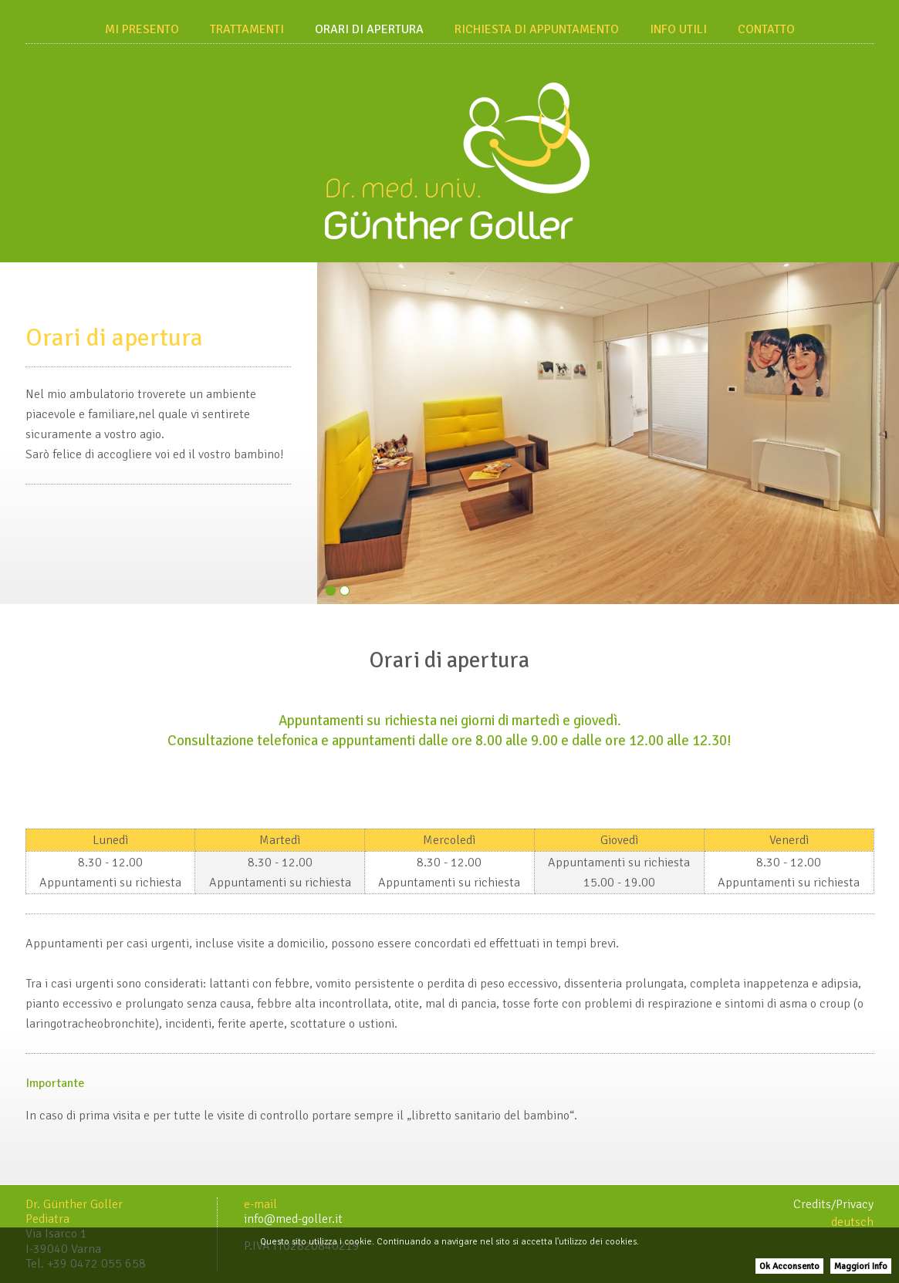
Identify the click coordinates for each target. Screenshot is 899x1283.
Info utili (678, 29)
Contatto (766, 29)
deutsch (852, 1222)
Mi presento (142, 29)
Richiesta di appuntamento (537, 29)
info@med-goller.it (293, 1219)
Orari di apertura (369, 29)
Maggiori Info (860, 1266)
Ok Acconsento (789, 1266)
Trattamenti (247, 29)
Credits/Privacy (833, 1204)
